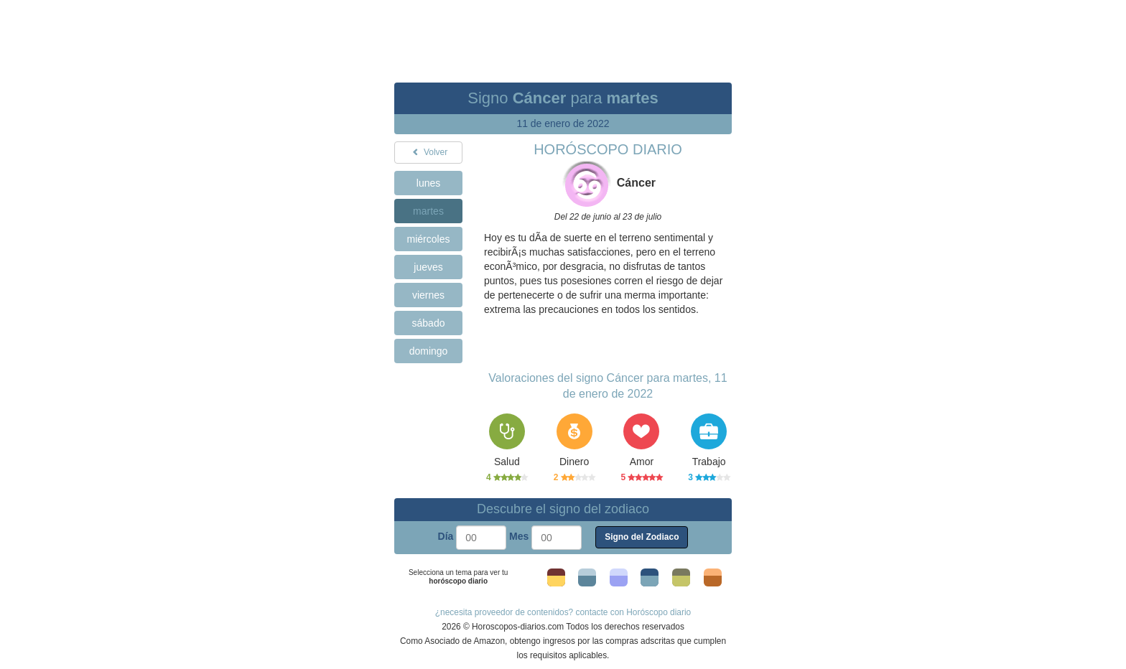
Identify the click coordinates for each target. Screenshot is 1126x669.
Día (446, 536)
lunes (428, 183)
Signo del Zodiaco (642, 537)
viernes (428, 295)
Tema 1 (556, 581)
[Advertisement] (563, 32)
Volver (428, 152)
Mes (519, 536)
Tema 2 (587, 581)
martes (428, 211)
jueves (428, 267)
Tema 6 (713, 581)
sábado (428, 323)
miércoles (428, 239)
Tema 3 (619, 581)
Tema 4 (650, 581)
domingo (428, 351)
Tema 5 (681, 581)
